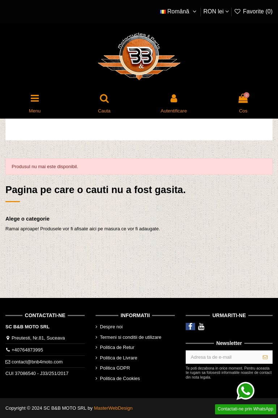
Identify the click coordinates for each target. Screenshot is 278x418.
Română (179, 11)
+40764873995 (27, 350)
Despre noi (111, 326)
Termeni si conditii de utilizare (130, 337)
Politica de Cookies (120, 378)
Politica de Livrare (118, 358)
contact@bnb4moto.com (37, 361)
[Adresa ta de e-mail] (222, 357)
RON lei (216, 11)
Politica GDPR (115, 368)
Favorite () (253, 11)
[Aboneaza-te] (265, 357)
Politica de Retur (117, 347)
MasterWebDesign (113, 408)
